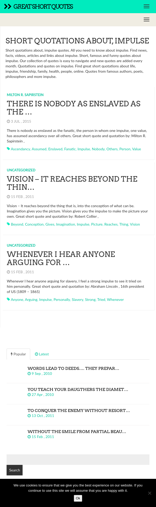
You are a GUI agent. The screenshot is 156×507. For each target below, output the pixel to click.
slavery (77, 299)
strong (90, 299)
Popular (18, 354)
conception (34, 224)
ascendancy (20, 149)
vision (135, 224)
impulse (83, 149)
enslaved (55, 149)
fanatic (70, 149)
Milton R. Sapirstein (25, 95)
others (112, 149)
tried (101, 299)
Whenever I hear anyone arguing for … (61, 258)
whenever (115, 299)
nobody (98, 149)
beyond (17, 224)
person (125, 149)
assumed (39, 149)
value (136, 149)
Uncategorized (21, 170)
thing (123, 224)
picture (96, 224)
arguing (31, 299)
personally (62, 299)
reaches (111, 224)
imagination (65, 224)
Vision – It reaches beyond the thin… (72, 183)
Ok (78, 498)
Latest (42, 354)
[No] (149, 493)
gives (49, 224)
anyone (17, 299)
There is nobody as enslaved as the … (74, 107)
